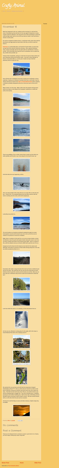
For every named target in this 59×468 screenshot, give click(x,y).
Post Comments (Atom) (13, 465)
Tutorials (8, 11)
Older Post (37, 462)
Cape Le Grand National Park (25, 81)
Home (4, 11)
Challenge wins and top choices (17, 11)
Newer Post (5, 462)
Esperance (5, 46)
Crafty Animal (13, 6)
